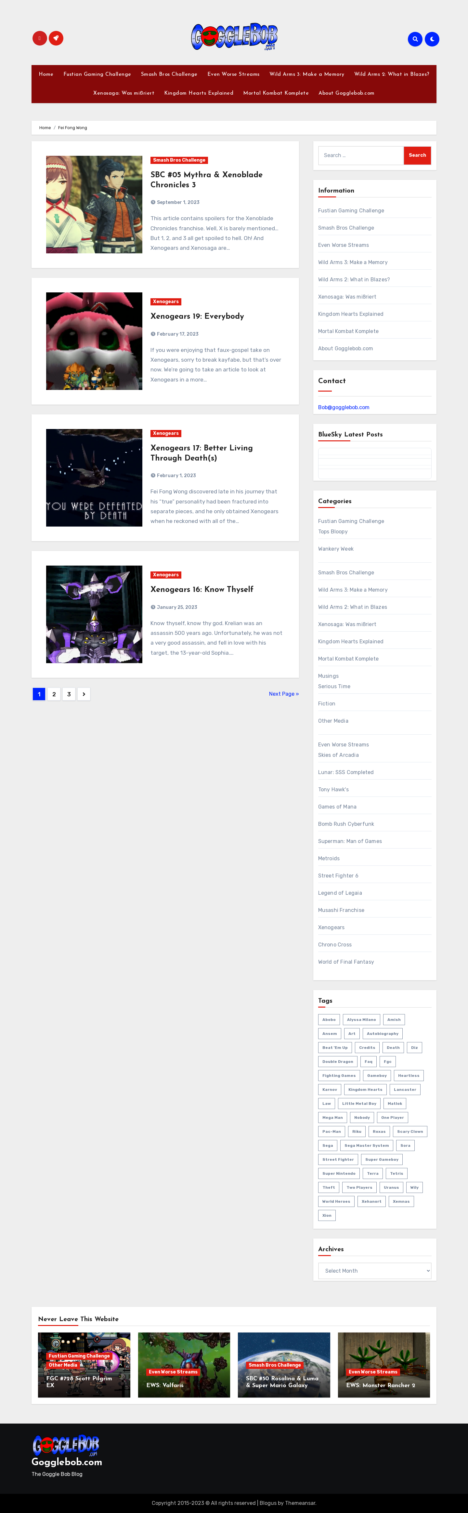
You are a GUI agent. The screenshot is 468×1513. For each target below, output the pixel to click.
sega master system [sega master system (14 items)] (366, 1145)
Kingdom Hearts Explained (198, 93)
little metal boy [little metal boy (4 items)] (359, 1103)
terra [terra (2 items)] (373, 1173)
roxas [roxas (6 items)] (379, 1131)
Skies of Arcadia (338, 755)
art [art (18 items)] (352, 1033)
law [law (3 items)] (326, 1103)
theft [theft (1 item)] (328, 1187)
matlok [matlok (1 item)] (395, 1103)
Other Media (333, 721)
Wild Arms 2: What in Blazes (352, 607)
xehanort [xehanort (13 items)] (372, 1201)
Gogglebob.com (67, 1463)
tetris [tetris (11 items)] (396, 1173)
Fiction (326, 704)
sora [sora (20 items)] (405, 1145)
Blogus (268, 1503)
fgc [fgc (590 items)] (388, 1061)
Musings (328, 676)
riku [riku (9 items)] (356, 1131)
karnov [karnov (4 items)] (329, 1089)
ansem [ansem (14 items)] (329, 1033)
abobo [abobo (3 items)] (329, 1019)
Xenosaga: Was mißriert (123, 93)
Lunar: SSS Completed (346, 772)
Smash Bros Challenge (169, 74)
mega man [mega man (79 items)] (332, 1117)
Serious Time (334, 686)
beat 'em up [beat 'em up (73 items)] (335, 1047)
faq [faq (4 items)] (368, 1061)
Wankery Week (336, 549)
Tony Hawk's (333, 789)
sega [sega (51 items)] (327, 1145)
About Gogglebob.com (346, 93)
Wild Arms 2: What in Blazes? (392, 74)
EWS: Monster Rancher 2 (380, 1386)
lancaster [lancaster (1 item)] (405, 1089)
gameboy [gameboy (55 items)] (377, 1075)
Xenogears (166, 301)
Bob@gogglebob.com (344, 407)
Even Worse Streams (233, 74)
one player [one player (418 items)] (392, 1117)
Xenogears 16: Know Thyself (202, 590)
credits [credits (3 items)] (367, 1047)
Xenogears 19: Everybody (197, 317)
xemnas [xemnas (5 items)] (401, 1201)
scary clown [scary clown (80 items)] (410, 1131)
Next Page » (284, 694)
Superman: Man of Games (350, 841)
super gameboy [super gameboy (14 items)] (381, 1159)
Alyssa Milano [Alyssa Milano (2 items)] (361, 1019)
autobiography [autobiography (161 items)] (382, 1033)
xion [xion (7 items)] (327, 1215)
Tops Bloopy (333, 532)
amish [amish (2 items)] (394, 1019)
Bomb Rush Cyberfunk (346, 824)
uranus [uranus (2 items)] (391, 1187)
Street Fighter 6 (338, 876)
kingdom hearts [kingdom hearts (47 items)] (365, 1089)
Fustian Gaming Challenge (97, 74)
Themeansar (300, 1503)
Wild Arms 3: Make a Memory (306, 74)
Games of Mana (337, 807)
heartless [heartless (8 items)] (409, 1075)
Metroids (329, 858)
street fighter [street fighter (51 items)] (338, 1159)
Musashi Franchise (341, 910)
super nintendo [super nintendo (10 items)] (339, 1173)
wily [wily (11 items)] (414, 1187)
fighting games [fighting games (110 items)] (339, 1075)
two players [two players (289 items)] (359, 1187)
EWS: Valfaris (165, 1386)
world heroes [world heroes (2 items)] (336, 1201)
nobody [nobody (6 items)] (362, 1117)
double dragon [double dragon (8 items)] (337, 1061)
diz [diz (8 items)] (414, 1047)
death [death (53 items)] (393, 1047)
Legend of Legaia (340, 893)
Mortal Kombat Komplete (276, 93)
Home (46, 74)
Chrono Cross (335, 945)
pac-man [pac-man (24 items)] (331, 1131)
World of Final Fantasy (346, 962)
